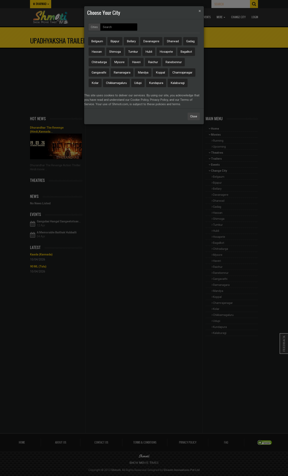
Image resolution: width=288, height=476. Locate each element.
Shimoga (115, 51)
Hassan (97, 51)
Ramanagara (122, 72)
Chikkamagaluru (116, 83)
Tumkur (133, 51)
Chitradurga (99, 62)
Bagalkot (186, 51)
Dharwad (173, 41)
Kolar (95, 83)
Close (193, 116)
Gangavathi (99, 72)
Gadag (190, 41)
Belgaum (97, 41)
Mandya (143, 72)
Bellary (131, 41)
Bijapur (114, 41)
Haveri (136, 62)
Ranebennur (173, 62)
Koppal (160, 72)
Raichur (153, 62)
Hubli (148, 51)
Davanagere (151, 41)
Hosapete (166, 51)
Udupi (138, 83)
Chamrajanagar (182, 72)
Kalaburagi (178, 83)
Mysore (119, 62)
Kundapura (156, 83)
